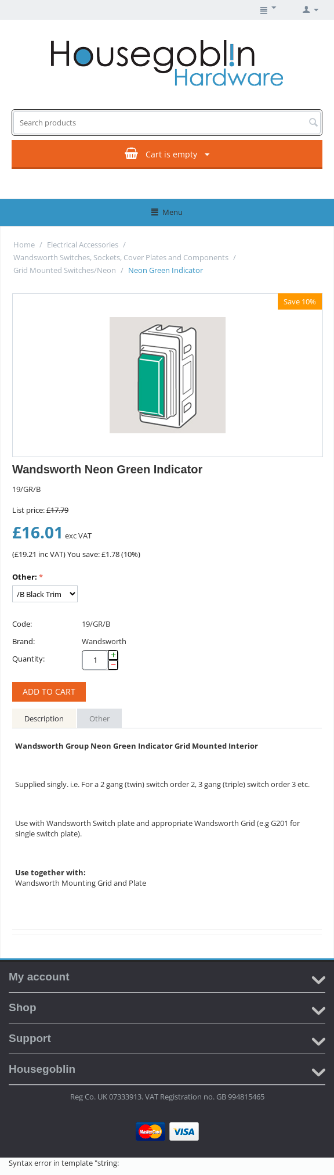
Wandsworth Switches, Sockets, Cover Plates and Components (120, 257)
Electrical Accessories (82, 244)
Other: (24, 577)
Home (24, 244)
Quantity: (28, 658)
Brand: (23, 641)
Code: (22, 624)
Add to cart (49, 691)
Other (99, 718)
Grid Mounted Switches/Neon (64, 270)
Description (44, 718)
